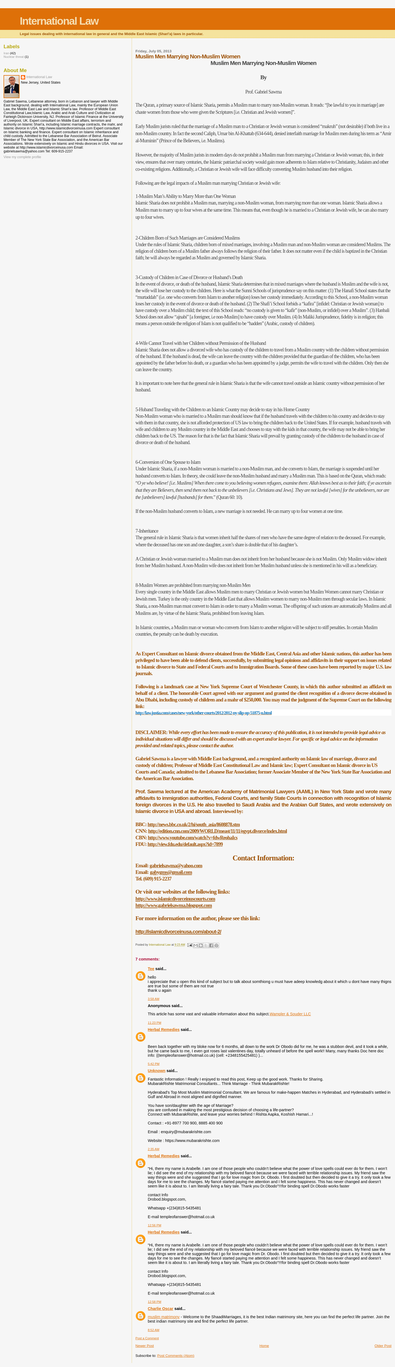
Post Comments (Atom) (175, 1356)
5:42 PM (154, 1063)
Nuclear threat (14, 56)
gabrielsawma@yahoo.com (175, 865)
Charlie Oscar (160, 1308)
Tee (151, 969)
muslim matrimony (164, 1317)
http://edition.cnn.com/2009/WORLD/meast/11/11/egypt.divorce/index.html (217, 831)
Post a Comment (147, 1338)
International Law (59, 21)
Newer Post (145, 1346)
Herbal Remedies (164, 1029)
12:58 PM (154, 1301)
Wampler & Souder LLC (290, 1014)
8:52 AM (153, 1330)
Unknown (156, 1070)
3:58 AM (153, 999)
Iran (6, 53)
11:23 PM (154, 1022)
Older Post (383, 1346)
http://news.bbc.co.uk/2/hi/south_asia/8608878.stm (194, 824)
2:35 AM (153, 1149)
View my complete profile (22, 157)
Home (264, 1346)
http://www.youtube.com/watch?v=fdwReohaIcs (192, 837)
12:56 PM (154, 1225)
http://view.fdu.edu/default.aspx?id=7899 (185, 844)
